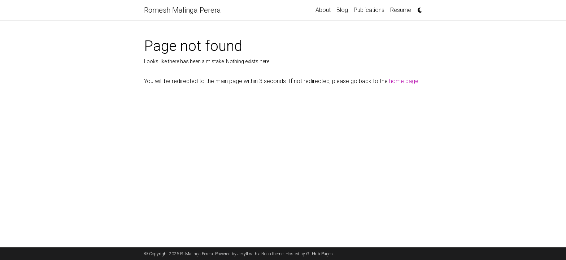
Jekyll (243, 253)
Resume (400, 9)
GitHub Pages (319, 253)
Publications (369, 9)
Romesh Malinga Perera (182, 10)
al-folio (264, 253)
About (323, 9)
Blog (342, 9)
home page (403, 81)
